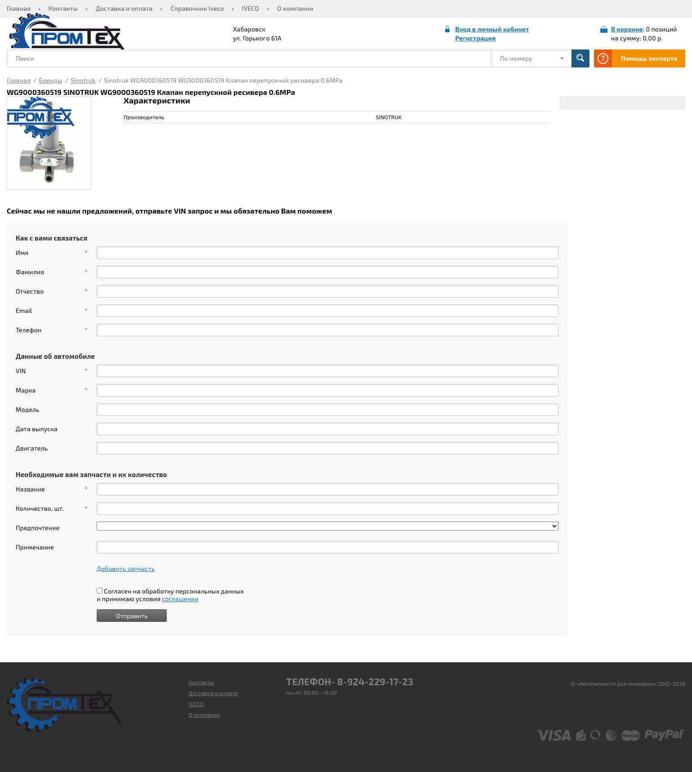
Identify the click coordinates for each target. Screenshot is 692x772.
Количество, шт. (52, 508)
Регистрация (475, 38)
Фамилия (52, 272)
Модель (27, 409)
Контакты (63, 8)
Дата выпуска (37, 429)
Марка (52, 390)
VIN (52, 371)
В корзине (627, 29)
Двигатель (32, 448)
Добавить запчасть (126, 568)
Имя (52, 252)
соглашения (180, 598)
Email (52, 310)
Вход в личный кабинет (492, 29)
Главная (19, 8)
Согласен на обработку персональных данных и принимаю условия (170, 594)
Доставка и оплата (124, 8)
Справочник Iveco (197, 8)
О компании (295, 8)
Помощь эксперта (649, 58)
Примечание (35, 547)
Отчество (52, 291)
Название (52, 489)
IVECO (250, 8)
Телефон (52, 330)
